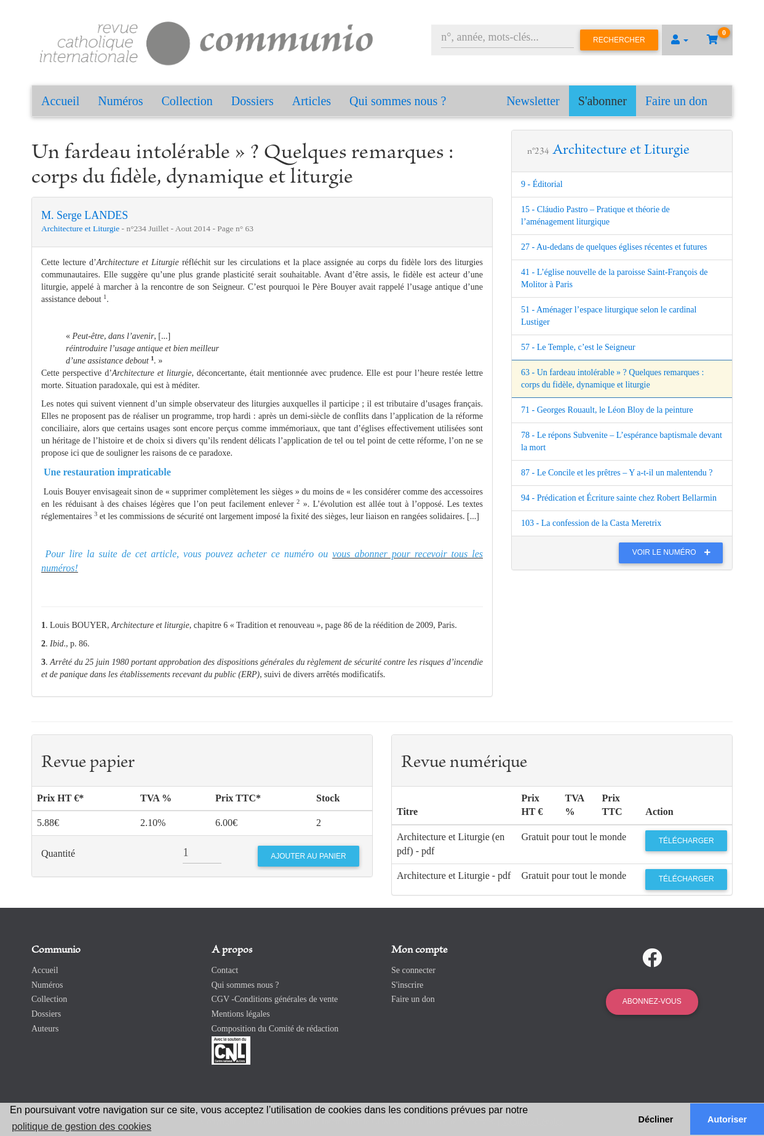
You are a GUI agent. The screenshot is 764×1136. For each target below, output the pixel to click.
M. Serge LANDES (84, 215)
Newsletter (533, 101)
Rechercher (619, 40)
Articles (311, 101)
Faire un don (676, 101)
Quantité (58, 853)
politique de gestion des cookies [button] (81, 1126)
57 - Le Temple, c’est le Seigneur (578, 347)
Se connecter (413, 970)
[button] (680, 40)
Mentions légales (241, 1014)
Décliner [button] (656, 1119)
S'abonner (602, 101)
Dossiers (252, 101)
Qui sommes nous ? (397, 101)
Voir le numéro (674, 552)
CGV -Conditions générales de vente (275, 999)
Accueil (60, 101)
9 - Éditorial (542, 184)
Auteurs (44, 1028)
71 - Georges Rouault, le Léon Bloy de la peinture (607, 410)
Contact (225, 970)
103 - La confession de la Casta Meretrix (591, 523)
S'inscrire (407, 985)
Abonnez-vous (652, 1001)
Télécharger (686, 840)
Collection (187, 101)
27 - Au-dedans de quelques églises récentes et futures (614, 247)
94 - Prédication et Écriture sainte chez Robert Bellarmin (619, 497)
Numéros (120, 101)
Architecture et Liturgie (81, 228)
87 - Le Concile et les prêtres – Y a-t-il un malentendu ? (617, 472)
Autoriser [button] (727, 1119)
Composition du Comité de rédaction (275, 1028)
